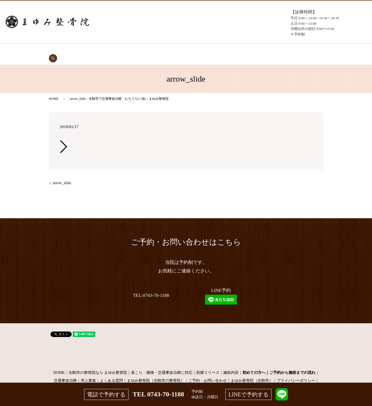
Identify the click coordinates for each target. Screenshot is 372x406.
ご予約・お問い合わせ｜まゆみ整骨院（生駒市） (230, 372)
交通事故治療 (102, 50)
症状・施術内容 (155, 50)
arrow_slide (62, 174)
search (291, 50)
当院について (208, 50)
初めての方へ (128, 50)
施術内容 (231, 364)
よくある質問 (233, 50)
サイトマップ (186, 380)
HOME (83, 50)
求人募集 (88, 372)
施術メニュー (182, 50)
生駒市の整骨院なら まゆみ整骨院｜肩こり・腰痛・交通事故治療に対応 (131, 364)
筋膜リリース (207, 364)
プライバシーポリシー (296, 372)
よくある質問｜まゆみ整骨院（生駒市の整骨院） (142, 372)
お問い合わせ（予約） (266, 50)
